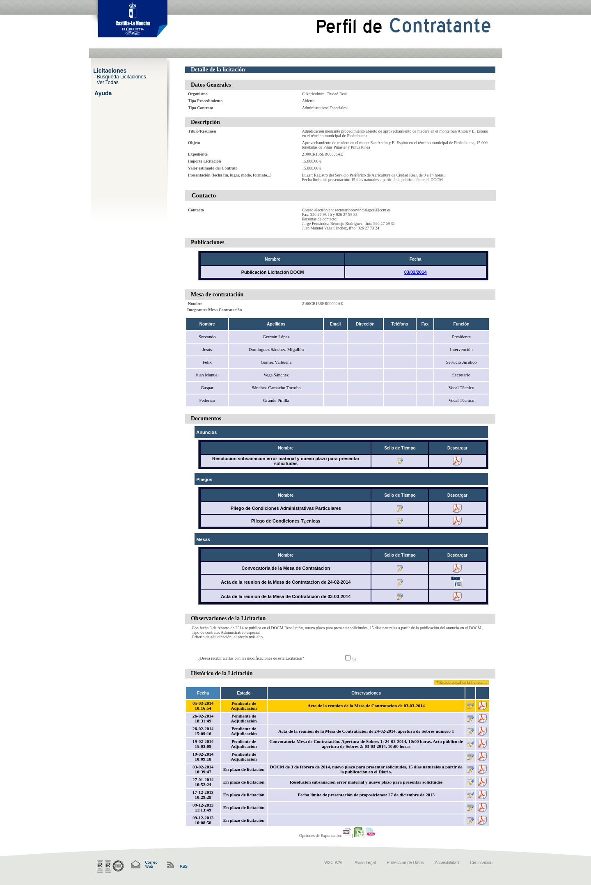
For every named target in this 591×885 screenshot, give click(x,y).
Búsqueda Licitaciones (121, 76)
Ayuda (103, 92)
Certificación (481, 862)
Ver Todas (108, 82)
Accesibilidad (447, 862)
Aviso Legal (365, 862)
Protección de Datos (405, 862)
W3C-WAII (334, 862)
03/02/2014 (415, 272)
